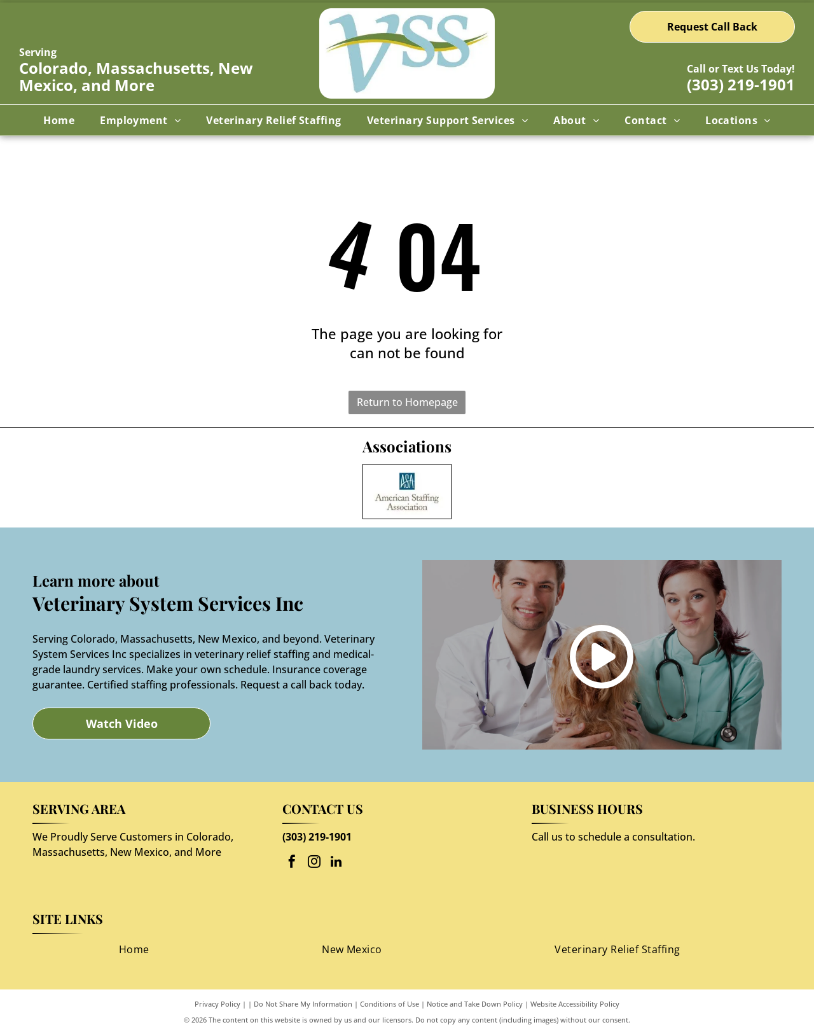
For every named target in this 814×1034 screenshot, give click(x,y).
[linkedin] (336, 863)
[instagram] (314, 863)
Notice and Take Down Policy (475, 1004)
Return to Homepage (407, 402)
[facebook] (291, 863)
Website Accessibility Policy (574, 1004)
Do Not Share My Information (303, 1004)
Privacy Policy (217, 1004)
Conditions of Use (389, 1004)
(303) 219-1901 (741, 84)
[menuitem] (59, 120)
